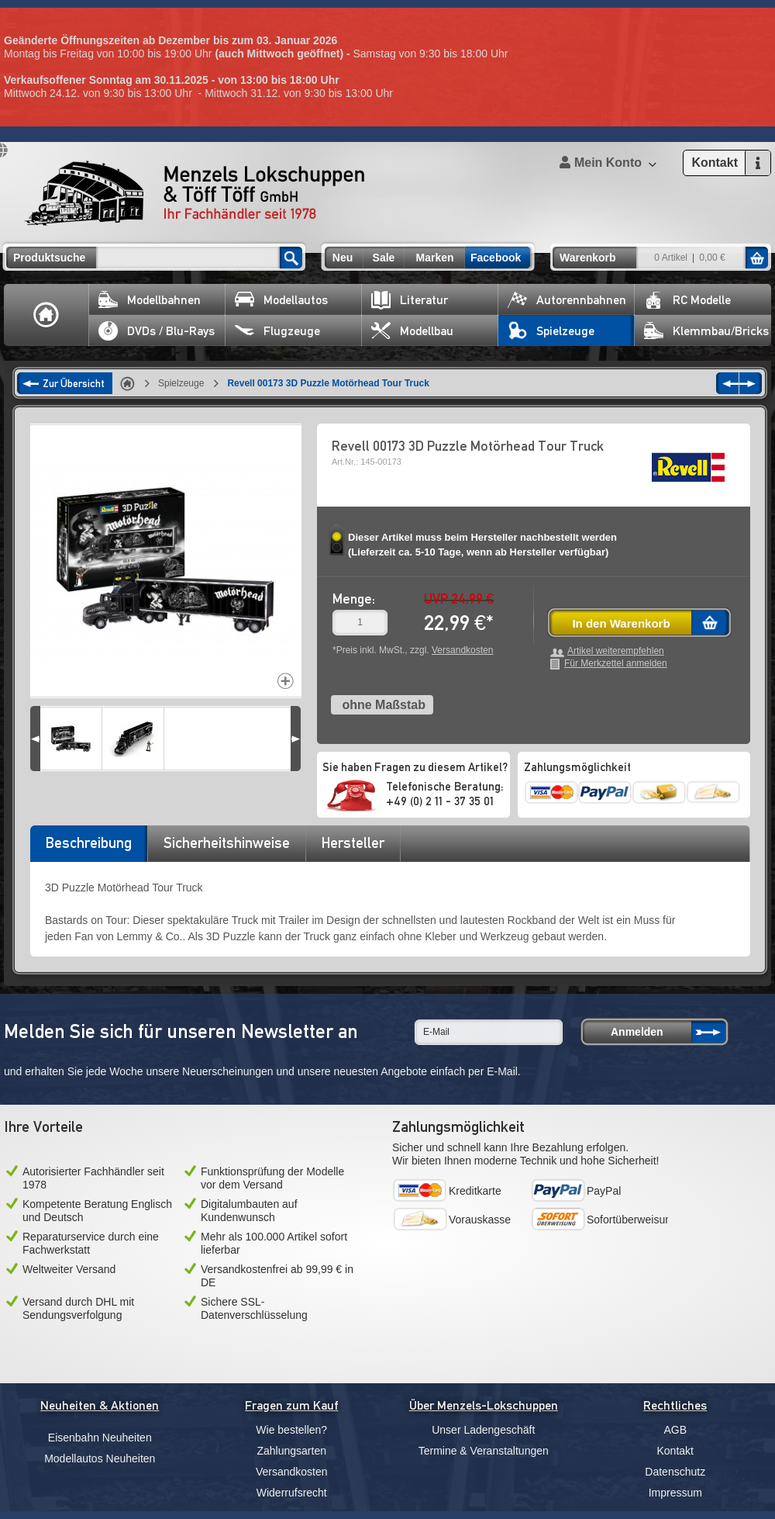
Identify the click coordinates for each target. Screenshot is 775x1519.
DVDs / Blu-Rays (156, 331)
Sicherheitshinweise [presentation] (227, 842)
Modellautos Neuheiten (99, 1458)
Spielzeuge (551, 331)
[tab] (88, 847)
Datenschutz (675, 1471)
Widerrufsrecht (292, 1492)
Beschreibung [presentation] (89, 842)
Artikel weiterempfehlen (615, 651)
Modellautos (281, 300)
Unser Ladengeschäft (483, 1430)
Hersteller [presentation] (353, 842)
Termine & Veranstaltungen (483, 1451)
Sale (384, 257)
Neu (342, 257)
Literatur (409, 300)
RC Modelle (687, 300)
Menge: (353, 598)
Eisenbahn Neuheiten (100, 1437)
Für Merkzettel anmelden (615, 664)
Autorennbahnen (567, 300)
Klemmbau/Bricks (706, 331)
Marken (434, 257)
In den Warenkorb (621, 623)
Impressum (675, 1492)
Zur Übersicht (74, 383)
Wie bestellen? (291, 1430)
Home (46, 315)
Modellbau (412, 331)
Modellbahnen (149, 300)
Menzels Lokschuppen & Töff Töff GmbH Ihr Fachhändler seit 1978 (194, 193)
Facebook (495, 257)
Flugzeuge (277, 331)
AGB (675, 1430)
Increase (285, 681)
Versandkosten (462, 650)
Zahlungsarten (291, 1451)
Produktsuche (49, 257)
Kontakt (675, 1451)
